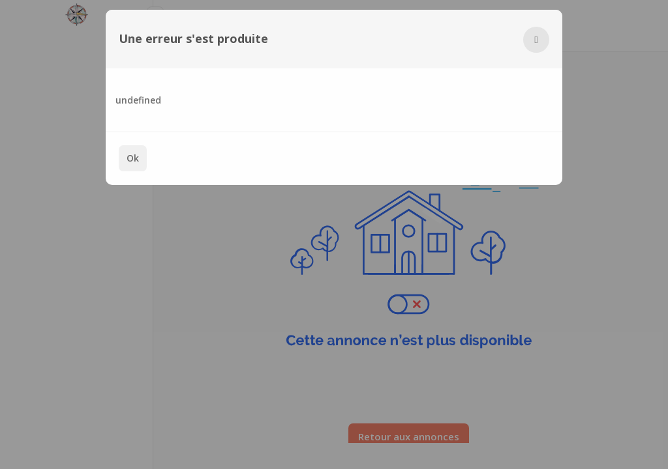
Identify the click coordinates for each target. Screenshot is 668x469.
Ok (133, 158)
